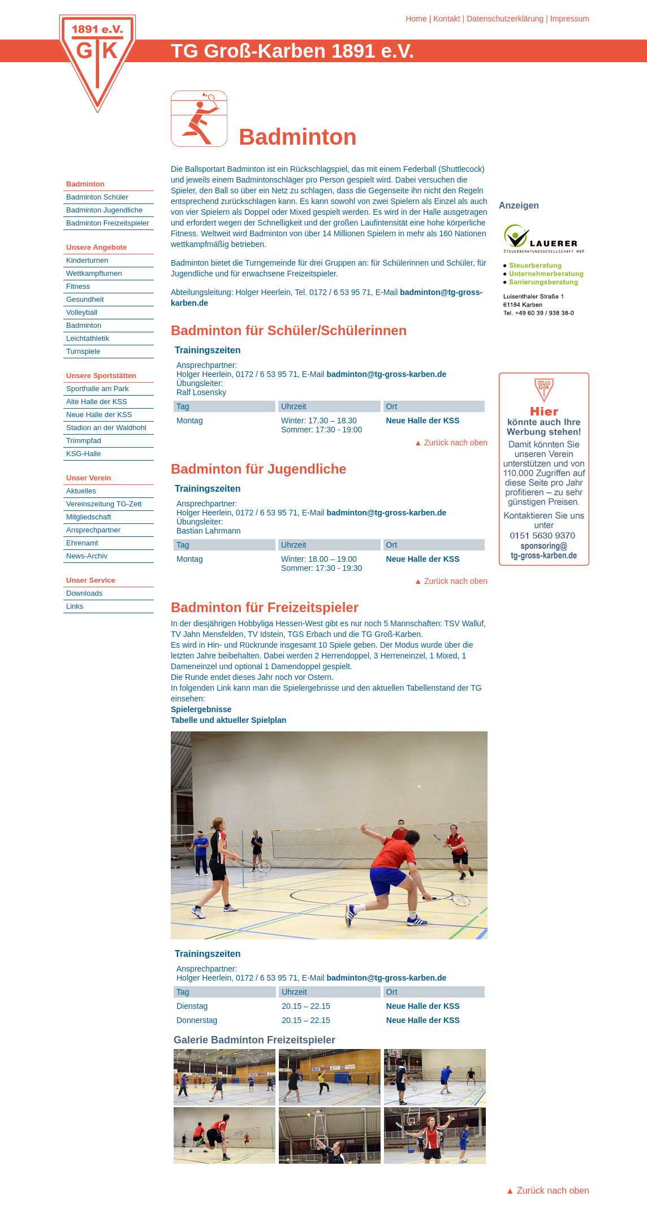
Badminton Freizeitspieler (107, 223)
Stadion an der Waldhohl (106, 427)
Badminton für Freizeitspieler (265, 607)
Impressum (569, 18)
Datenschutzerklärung (505, 18)
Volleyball (81, 312)
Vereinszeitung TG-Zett (103, 504)
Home (416, 18)
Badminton (83, 325)
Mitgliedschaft (88, 517)
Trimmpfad (83, 440)
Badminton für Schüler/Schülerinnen (289, 330)
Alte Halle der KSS (96, 401)
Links (74, 606)
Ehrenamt (82, 543)
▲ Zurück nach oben (451, 442)
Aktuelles (81, 491)
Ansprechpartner (93, 530)
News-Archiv (86, 556)
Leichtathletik (87, 338)
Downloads (84, 593)
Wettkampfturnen (94, 273)
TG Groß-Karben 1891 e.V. (293, 51)
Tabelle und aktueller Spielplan (228, 720)
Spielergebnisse (201, 709)
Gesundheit (85, 299)
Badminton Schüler (97, 197)
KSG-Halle (83, 453)
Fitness (78, 286)
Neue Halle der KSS (99, 414)
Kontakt (446, 18)
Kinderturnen (87, 260)
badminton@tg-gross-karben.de (386, 374)
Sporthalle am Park (97, 388)
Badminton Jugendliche (104, 210)
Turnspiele (83, 351)
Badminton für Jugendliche (259, 468)
